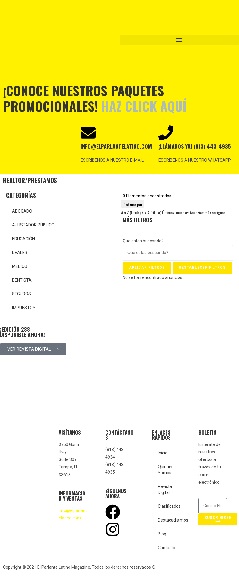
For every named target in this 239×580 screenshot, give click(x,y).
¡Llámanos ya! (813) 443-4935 (194, 146)
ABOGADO (22, 211)
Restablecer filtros (202, 267)
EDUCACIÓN (23, 238)
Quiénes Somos (165, 469)
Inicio (162, 452)
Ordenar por (132, 204)
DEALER (19, 252)
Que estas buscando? (143, 240)
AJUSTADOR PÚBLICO (33, 225)
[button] (179, 40)
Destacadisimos (169, 520)
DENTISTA (22, 280)
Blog (162, 533)
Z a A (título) (151, 212)
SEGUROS (21, 293)
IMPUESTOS (23, 307)
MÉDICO (19, 266)
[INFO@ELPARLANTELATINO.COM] (88, 132)
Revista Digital (165, 489)
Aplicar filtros (147, 267)
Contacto (166, 547)
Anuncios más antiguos (207, 212)
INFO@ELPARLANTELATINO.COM (116, 146)
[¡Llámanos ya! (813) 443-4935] (165, 132)
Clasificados (169, 506)
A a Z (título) (131, 212)
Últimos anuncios (175, 212)
